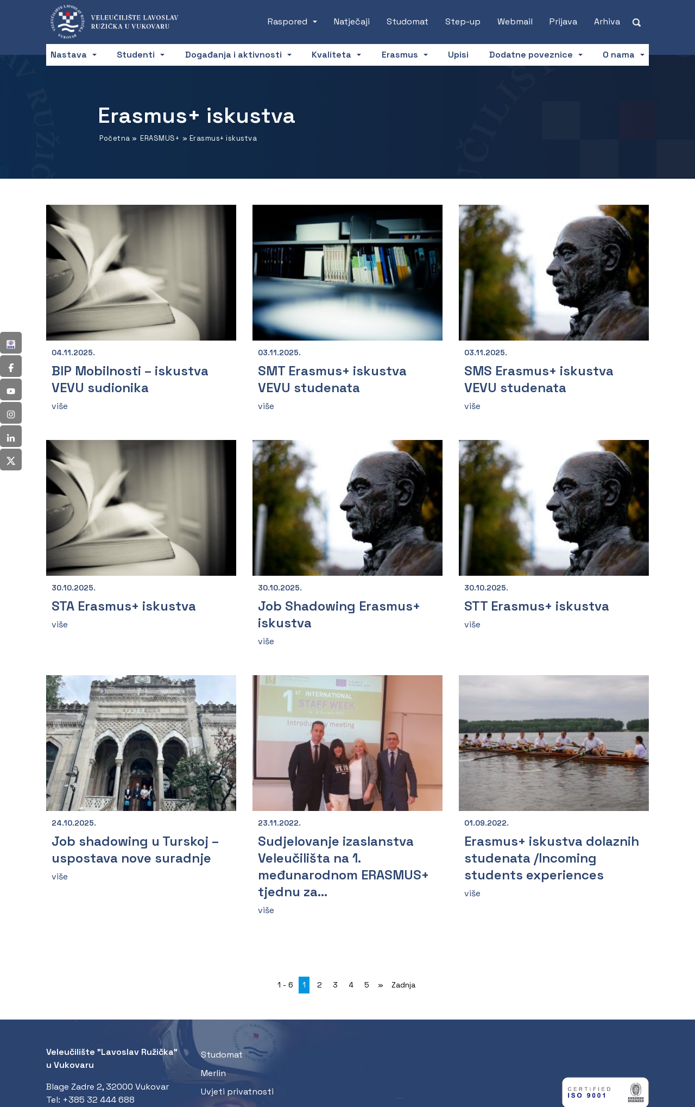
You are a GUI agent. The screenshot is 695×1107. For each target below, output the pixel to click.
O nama (619, 54)
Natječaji (352, 21)
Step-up (463, 21)
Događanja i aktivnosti (233, 54)
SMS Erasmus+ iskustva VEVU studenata (539, 379)
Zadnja (403, 985)
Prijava (563, 21)
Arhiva (607, 21)
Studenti (136, 54)
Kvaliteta (331, 54)
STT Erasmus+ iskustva (536, 605)
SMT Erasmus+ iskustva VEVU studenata (332, 379)
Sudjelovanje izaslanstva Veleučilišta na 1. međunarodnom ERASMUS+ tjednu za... (343, 866)
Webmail (515, 21)
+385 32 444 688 (98, 1099)
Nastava (68, 54)
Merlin (213, 1073)
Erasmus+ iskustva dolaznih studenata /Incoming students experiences (551, 858)
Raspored (287, 21)
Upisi (458, 54)
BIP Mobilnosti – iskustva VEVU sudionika (130, 379)
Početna (114, 138)
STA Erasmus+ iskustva (124, 605)
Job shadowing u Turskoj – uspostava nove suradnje (135, 849)
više (60, 406)
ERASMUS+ (159, 138)
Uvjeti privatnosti (237, 1091)
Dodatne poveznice (531, 54)
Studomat (407, 21)
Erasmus (400, 54)
